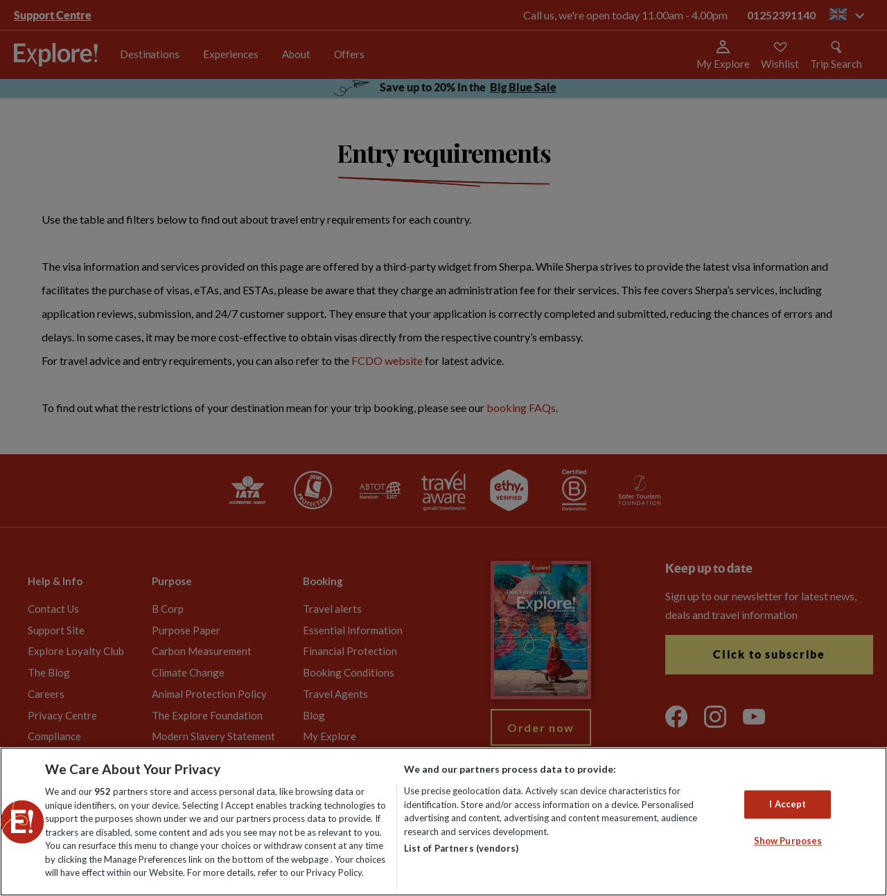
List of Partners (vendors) (461, 848)
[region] (443, 821)
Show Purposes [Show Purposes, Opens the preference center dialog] (788, 841)
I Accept (787, 803)
